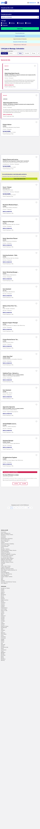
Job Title (16, 483)
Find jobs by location (6, 14)
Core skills (27, 53)
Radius (20, 53)
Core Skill (24, 483)
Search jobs (20, 28)
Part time (4, 23)
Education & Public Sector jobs (20, 41)
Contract (28, 23)
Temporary (4, 25)
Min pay (33, 53)
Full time (12, 23)
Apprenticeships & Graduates (20, 39)
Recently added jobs (20, 33)
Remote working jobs (20, 36)
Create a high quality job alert (20, 179)
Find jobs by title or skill (7, 8)
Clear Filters (4, 53)
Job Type (3, 20)
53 (28, 507)
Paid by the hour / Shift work (20, 44)
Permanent (20, 23)
